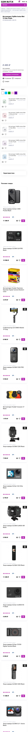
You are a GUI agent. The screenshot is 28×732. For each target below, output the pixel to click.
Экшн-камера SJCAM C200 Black (13, 446)
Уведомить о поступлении (12, 74)
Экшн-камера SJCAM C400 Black (13, 684)
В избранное (18, 78)
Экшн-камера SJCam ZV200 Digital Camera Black (12, 645)
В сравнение (8, 78)
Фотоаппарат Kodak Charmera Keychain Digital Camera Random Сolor (13, 289)
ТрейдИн (7, 81)
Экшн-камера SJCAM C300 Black (13, 565)
